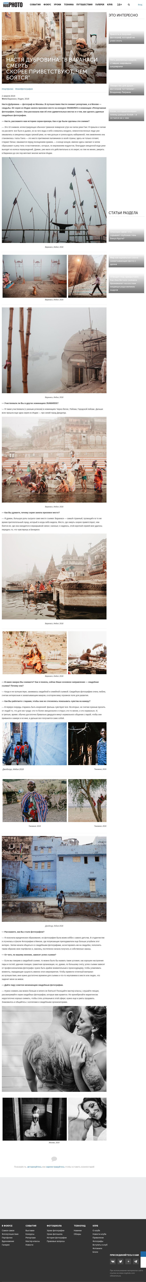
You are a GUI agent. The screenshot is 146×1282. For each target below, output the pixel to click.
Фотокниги (97, 1248)
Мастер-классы (33, 1241)
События (35, 4)
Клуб (109, 4)
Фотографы (98, 1241)
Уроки (57, 4)
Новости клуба (99, 1234)
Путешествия (84, 4)
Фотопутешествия (10, 1234)
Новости (29, 1245)
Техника (69, 4)
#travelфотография (24, 89)
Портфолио (7, 1238)
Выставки (30, 1230)
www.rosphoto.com (127, 1273)
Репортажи (31, 1238)
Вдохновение (8, 1241)
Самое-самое (8, 1230)
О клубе (96, 1230)
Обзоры (77, 1234)
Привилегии (98, 1238)
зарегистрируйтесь (55, 1167)
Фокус (47, 4)
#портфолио (7, 89)
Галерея (99, 4)
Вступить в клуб (100, 1245)
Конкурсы (30, 1234)
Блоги (95, 1252)
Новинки (78, 1230)
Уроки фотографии (55, 1230)
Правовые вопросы (56, 1241)
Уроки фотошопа (54, 1234)
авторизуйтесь (34, 1167)
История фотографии (57, 1238)
